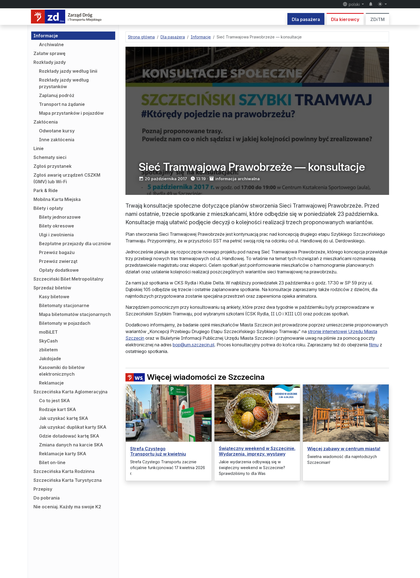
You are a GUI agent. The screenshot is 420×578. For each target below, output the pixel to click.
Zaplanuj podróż (56, 95)
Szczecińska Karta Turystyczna (67, 480)
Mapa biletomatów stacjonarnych (75, 314)
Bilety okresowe (56, 226)
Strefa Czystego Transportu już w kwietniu (158, 451)
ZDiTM (377, 19)
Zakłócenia (45, 122)
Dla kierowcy (345, 19)
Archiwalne (51, 44)
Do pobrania (46, 498)
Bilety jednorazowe (60, 217)
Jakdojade (50, 358)
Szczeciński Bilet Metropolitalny (68, 279)
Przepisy (42, 489)
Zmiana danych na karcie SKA (71, 445)
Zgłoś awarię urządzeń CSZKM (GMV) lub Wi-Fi (66, 178)
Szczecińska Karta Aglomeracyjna (70, 391)
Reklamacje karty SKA (62, 453)
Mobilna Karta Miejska (57, 199)
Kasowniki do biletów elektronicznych (62, 371)
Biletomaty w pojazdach (64, 323)
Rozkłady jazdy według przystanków (64, 83)
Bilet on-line (52, 462)
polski (352, 4)
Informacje (45, 35)
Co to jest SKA (54, 400)
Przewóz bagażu (57, 252)
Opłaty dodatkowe (59, 270)
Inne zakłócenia (56, 139)
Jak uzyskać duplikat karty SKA (72, 427)
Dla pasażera (306, 19)
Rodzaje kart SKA (57, 409)
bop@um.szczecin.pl (193, 344)
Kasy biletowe (54, 296)
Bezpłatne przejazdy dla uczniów (75, 243)
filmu (374, 344)
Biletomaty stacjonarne (64, 305)
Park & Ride (45, 190)
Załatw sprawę (49, 53)
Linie (38, 148)
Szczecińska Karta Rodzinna (64, 471)
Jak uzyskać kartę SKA (63, 418)
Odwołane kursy (57, 131)
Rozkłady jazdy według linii (68, 71)
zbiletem (48, 349)
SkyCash (48, 341)
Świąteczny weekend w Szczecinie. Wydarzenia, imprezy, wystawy (257, 451)
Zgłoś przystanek (52, 166)
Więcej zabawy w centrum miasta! (343, 448)
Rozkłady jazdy (49, 62)
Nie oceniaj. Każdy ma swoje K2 (67, 506)
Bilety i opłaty (48, 208)
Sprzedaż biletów (52, 288)
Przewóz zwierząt (58, 261)
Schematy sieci (49, 157)
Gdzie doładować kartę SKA (69, 436)
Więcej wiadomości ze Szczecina (195, 377)
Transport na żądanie (62, 104)
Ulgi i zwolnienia (56, 234)
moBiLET (48, 332)
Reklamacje (51, 383)
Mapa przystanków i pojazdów (71, 113)
